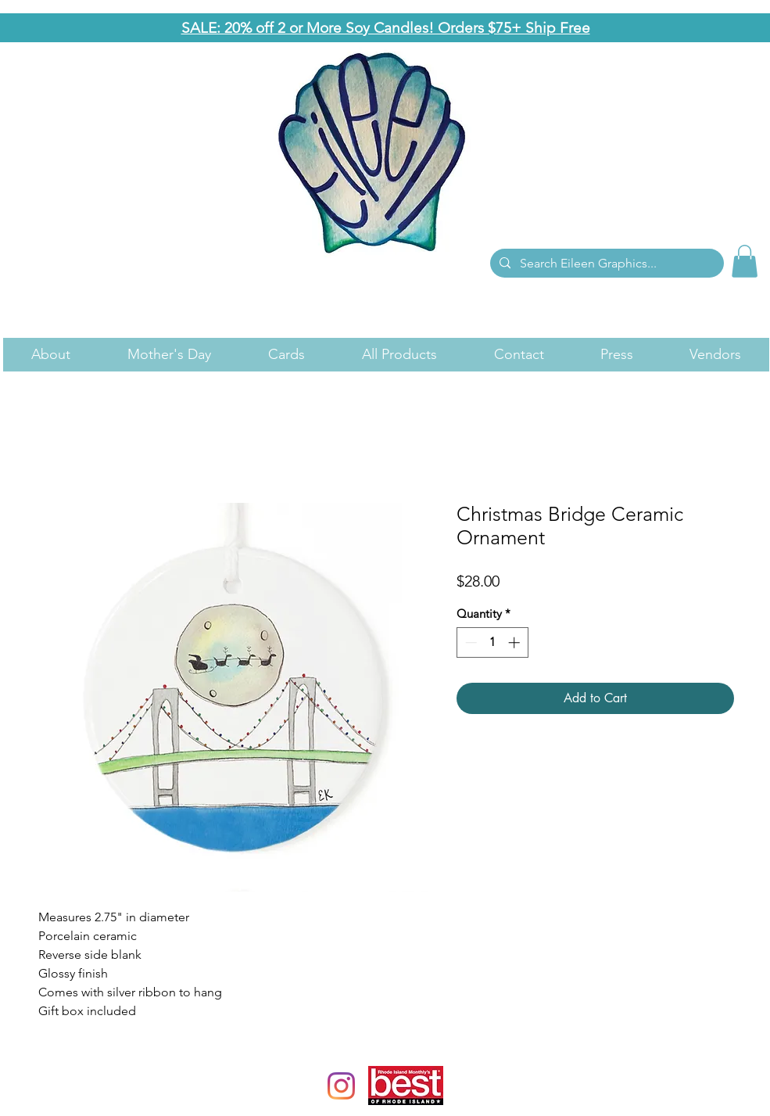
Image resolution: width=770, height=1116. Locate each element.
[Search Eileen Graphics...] (605, 263)
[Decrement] (469, 642)
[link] (744, 261)
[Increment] (515, 642)
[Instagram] (341, 1086)
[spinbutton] (492, 642)
